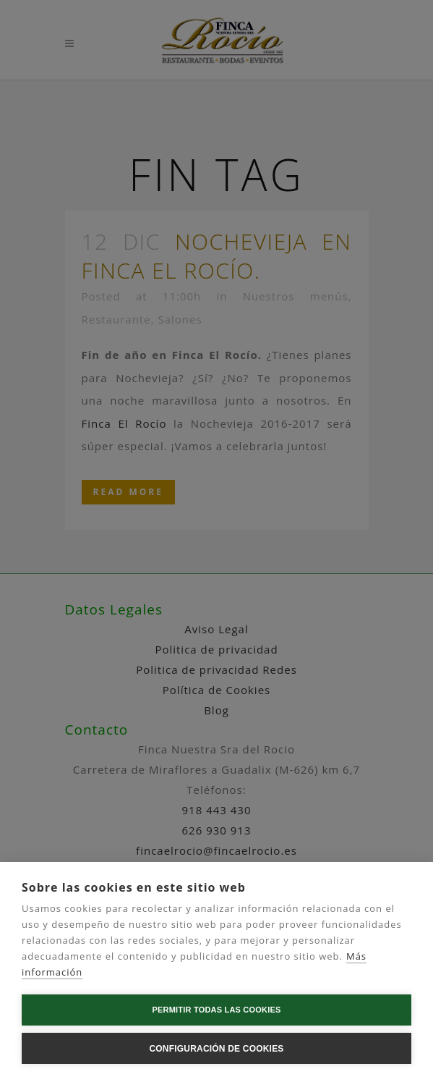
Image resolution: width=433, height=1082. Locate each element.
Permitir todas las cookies (217, 1009)
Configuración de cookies (216, 1049)
